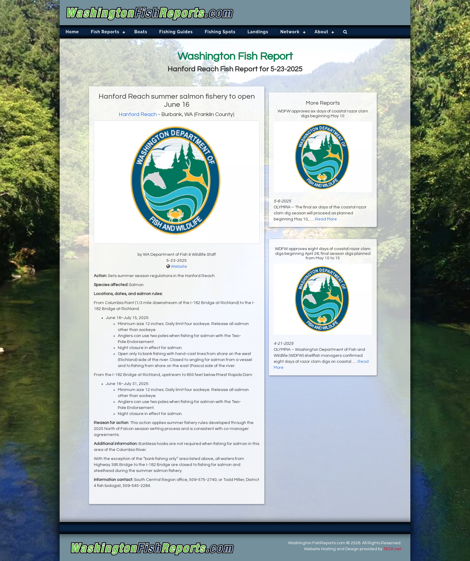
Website (179, 266)
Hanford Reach (138, 114)
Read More (326, 219)
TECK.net (392, 549)
